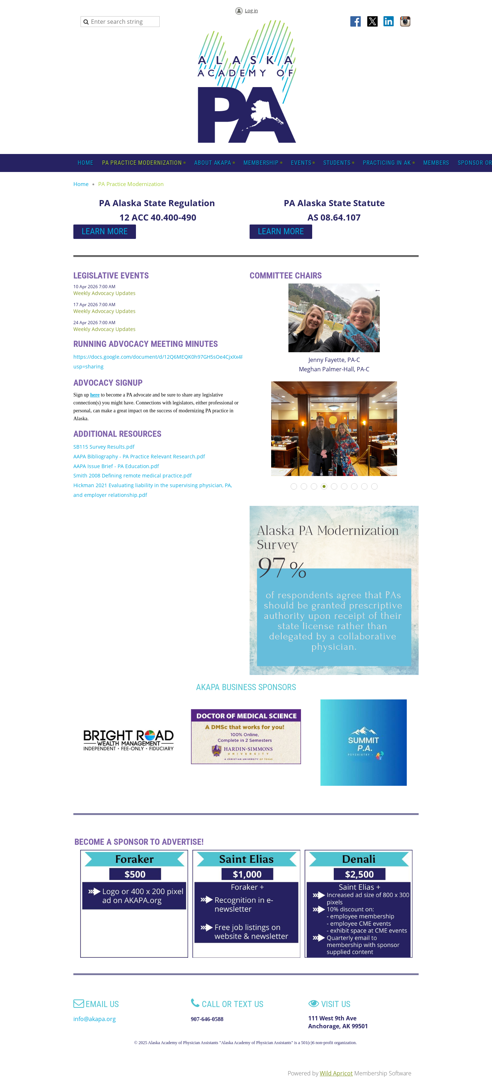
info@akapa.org (94, 1019)
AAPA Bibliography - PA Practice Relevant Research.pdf (139, 456)
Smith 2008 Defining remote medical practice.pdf (132, 475)
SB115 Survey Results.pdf (104, 446)
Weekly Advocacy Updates (104, 293)
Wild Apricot (336, 1073)
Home (80, 183)
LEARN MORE (105, 231)
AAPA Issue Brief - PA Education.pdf (116, 466)
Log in (251, 10)
